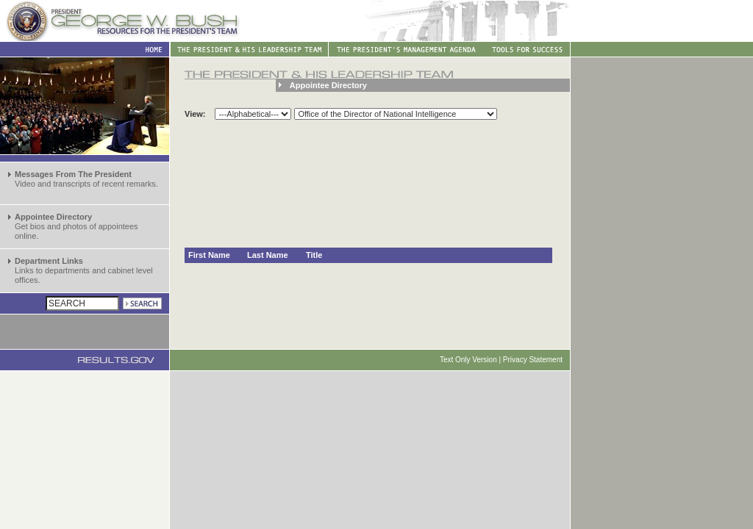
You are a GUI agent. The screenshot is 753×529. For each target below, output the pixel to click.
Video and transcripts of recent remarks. (86, 179)
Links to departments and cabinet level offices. (84, 270)
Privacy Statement (533, 360)
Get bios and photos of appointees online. (76, 226)
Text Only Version (468, 360)
